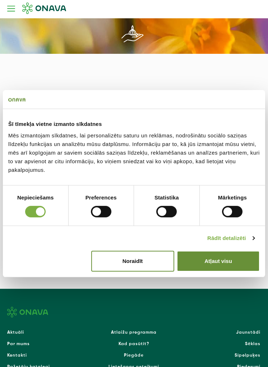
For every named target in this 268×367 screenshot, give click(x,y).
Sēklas (252, 344)
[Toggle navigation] (11, 9)
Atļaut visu (218, 261)
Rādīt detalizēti (226, 238)
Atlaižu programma (134, 332)
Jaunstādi (248, 332)
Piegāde (134, 355)
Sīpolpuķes (247, 355)
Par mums (18, 344)
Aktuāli (15, 332)
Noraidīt (133, 261)
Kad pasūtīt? (134, 344)
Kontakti (17, 355)
